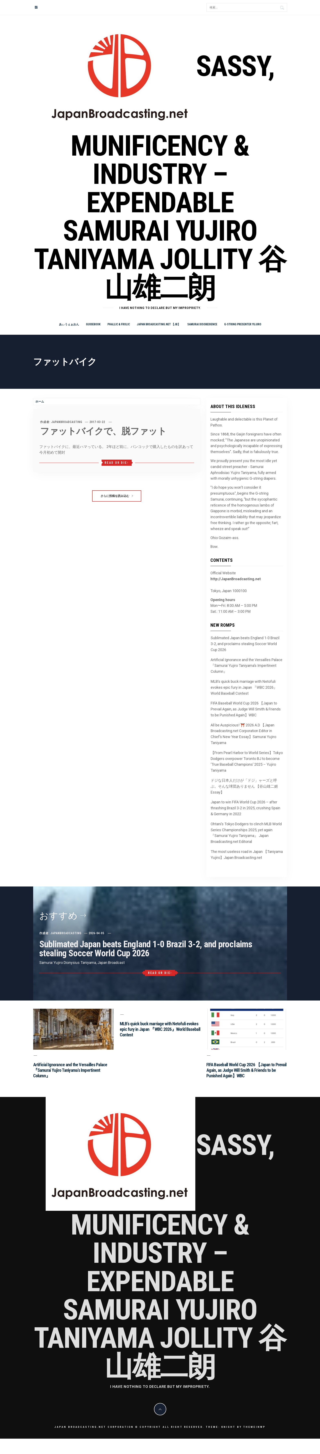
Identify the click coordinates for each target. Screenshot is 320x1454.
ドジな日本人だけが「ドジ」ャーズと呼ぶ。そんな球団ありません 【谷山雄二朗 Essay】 (244, 786)
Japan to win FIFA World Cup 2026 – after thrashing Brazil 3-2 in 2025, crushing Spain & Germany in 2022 (245, 808)
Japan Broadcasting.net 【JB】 (158, 324)
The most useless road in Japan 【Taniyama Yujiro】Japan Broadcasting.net (247, 854)
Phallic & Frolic (118, 324)
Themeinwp (254, 1426)
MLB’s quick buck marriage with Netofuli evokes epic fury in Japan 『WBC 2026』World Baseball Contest (244, 687)
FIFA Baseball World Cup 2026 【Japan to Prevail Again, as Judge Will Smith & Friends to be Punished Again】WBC (246, 709)
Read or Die (117, 462)
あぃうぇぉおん (69, 324)
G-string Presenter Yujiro (242, 324)
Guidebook (93, 324)
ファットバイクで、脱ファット (103, 431)
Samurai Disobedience (202, 324)
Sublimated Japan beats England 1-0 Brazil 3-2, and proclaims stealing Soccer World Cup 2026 (245, 644)
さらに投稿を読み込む (117, 495)
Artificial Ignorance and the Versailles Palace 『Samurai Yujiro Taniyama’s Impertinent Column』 (246, 666)
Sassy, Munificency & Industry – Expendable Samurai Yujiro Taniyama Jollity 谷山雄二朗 (160, 177)
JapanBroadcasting (66, 422)
